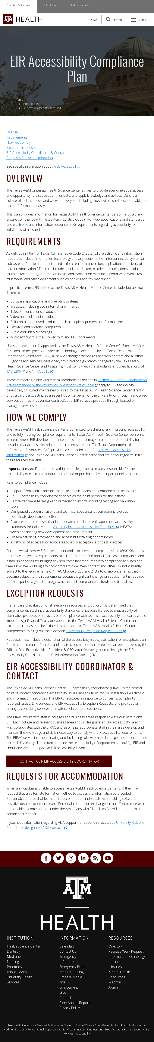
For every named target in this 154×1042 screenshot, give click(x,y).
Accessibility (83, 1033)
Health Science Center (24, 946)
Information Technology (127, 956)
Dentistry (14, 951)
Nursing (13, 961)
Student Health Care (80, 5)
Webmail (115, 982)
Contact (65, 997)
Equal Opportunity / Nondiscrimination (61, 1029)
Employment (68, 987)
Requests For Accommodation (29, 157)
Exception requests (21, 147)
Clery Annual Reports (75, 1002)
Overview (13, 132)
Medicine (14, 956)
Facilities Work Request (126, 951)
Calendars (67, 946)
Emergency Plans (72, 966)
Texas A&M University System (55, 1025)
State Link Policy (25, 1029)
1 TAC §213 (42, 371)
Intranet (115, 961)
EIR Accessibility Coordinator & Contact (36, 152)
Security (138, 1029)
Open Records (103, 1025)
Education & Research (18, 5)
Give (94, 20)
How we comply (18, 142)
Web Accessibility (66, 166)
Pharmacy (14, 966)
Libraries (115, 966)
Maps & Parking (71, 972)
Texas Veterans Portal (118, 1029)
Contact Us (67, 951)
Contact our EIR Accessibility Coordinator (59, 761)
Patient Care (50, 5)
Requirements (17, 137)
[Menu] (138, 19)
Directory (116, 946)
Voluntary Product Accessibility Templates (86, 526)
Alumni (114, 987)
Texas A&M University (21, 1025)
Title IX (64, 982)
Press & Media (70, 977)
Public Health (17, 972)
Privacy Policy (69, 1007)
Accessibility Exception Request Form (96, 631)
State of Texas (83, 1025)
